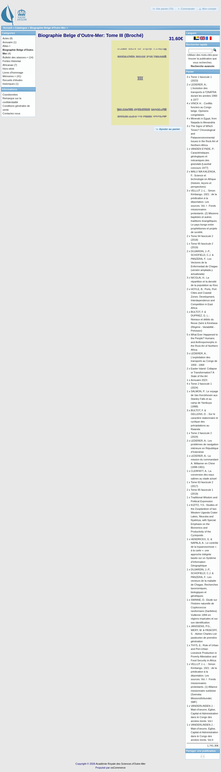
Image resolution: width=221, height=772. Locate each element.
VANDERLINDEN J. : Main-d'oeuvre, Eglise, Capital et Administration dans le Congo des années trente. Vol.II (204, 732)
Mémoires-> (9, 76)
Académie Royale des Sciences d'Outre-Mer (120, 763)
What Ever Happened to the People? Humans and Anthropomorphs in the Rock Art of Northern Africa (204, 342)
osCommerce (117, 767)
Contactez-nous (11, 113)
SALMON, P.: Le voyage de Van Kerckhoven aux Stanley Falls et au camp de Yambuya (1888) (204, 399)
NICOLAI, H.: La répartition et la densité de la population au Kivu (204, 281)
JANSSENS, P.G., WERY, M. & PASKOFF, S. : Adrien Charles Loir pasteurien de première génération (204, 634)
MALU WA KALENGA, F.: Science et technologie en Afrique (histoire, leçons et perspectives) (203, 179)
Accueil (7, 27)
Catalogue (21, 27)
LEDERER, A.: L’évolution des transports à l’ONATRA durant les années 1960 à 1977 (204, 92)
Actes (6, 38)
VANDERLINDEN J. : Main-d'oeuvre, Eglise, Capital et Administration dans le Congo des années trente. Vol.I (204, 713)
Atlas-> (7, 46)
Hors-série (8, 68)
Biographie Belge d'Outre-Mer (48, 27)
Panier (190, 71)
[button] (163, 8)
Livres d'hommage (13, 72)
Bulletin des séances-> (15, 57)
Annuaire (8, 42)
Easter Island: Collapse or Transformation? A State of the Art (204, 372)
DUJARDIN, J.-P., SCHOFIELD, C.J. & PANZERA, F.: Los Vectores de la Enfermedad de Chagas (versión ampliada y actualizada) (204, 262)
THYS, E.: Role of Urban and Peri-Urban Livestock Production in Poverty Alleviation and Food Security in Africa (204, 653)
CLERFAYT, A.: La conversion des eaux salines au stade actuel (204, 475)
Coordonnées (10, 94)
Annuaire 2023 (199, 380)
